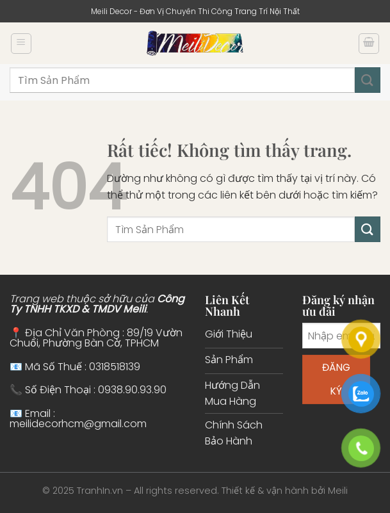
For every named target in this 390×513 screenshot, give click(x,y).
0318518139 (114, 366)
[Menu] (21, 43)
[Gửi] (367, 79)
